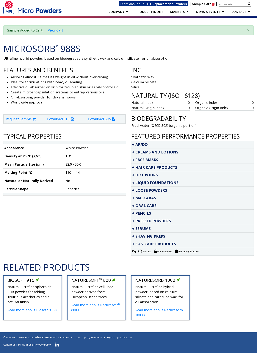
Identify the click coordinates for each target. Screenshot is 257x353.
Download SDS (101, 119)
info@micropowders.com (118, 337)
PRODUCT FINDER (149, 12)
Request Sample (21, 119)
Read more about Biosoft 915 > (32, 310)
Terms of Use (25, 344)
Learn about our (153, 4)
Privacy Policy (43, 344)
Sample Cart (203, 4)
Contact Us (9, 344)
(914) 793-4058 (93, 337)
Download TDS (60, 119)
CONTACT (238, 12)
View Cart (55, 30)
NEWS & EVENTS (208, 12)
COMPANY (116, 12)
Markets (177, 12)
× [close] (248, 30)
